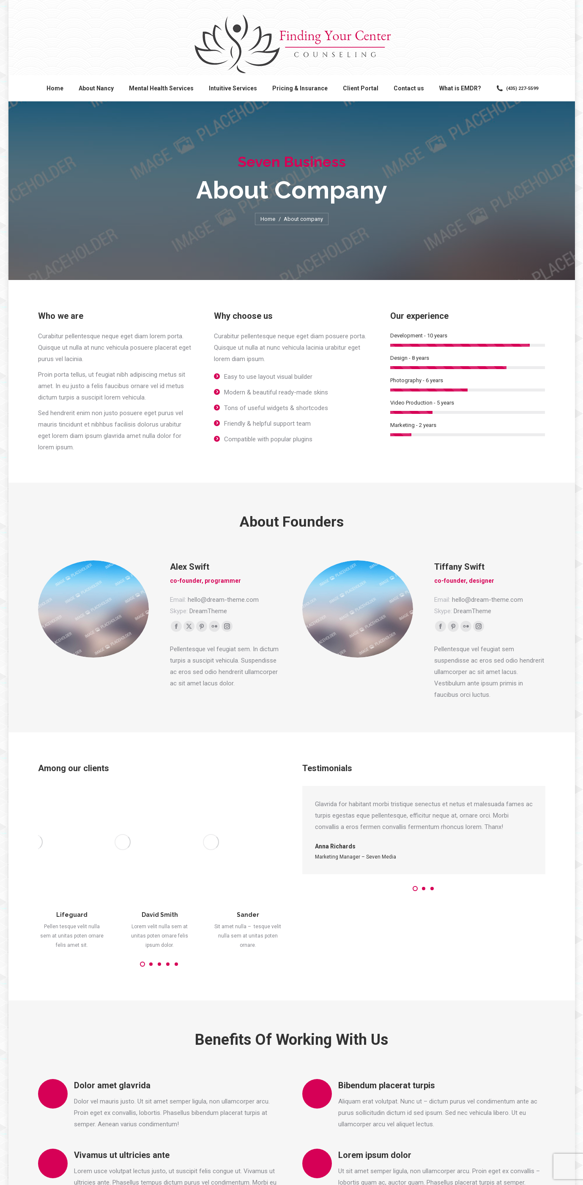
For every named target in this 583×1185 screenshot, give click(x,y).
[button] (142, 887)
